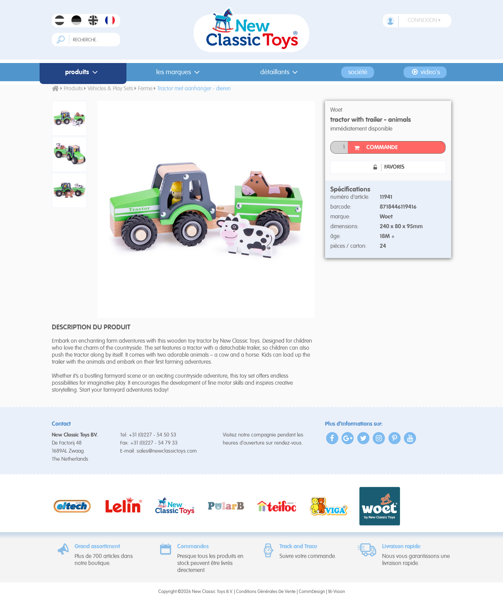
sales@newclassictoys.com (167, 451)
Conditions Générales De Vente (266, 591)
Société (357, 72)
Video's (425, 72)
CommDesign (312, 591)
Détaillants (280, 72)
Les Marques (179, 72)
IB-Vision (336, 591)
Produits (83, 72)
